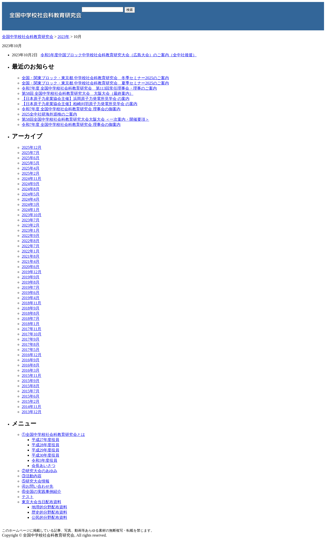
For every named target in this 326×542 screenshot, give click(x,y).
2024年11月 (31, 178)
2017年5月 (31, 350)
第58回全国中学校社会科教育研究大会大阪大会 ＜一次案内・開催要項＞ (85, 119)
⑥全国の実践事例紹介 (41, 491)
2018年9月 (31, 308)
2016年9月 (31, 360)
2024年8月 (31, 189)
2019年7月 (31, 287)
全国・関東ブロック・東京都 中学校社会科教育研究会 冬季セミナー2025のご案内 (95, 78)
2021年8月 (31, 256)
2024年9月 (31, 184)
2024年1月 (31, 210)
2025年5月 (31, 163)
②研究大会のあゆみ (39, 471)
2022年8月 (31, 241)
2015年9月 (31, 381)
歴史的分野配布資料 (49, 512)
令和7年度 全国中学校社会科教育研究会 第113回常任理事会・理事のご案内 (89, 88)
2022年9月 (31, 235)
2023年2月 (31, 225)
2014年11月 (31, 407)
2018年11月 (31, 303)
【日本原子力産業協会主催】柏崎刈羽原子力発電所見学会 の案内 (79, 104)
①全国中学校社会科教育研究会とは (53, 434)
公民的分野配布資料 (49, 517)
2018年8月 (31, 313)
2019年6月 (31, 292)
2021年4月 (31, 261)
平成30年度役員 (45, 455)
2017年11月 (31, 329)
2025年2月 (31, 173)
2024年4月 (31, 199)
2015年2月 (31, 401)
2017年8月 (31, 344)
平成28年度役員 (45, 445)
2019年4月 (31, 298)
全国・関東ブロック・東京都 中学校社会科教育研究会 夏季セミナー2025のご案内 (95, 83)
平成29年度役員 (45, 450)
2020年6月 (31, 267)
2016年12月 (31, 355)
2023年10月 (31, 215)
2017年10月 (31, 334)
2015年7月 (31, 391)
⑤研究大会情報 (35, 481)
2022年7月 (31, 246)
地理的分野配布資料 (49, 507)
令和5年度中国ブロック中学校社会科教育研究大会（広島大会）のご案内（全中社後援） (119, 55)
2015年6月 (31, 396)
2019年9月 (31, 277)
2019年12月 (31, 272)
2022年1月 (31, 251)
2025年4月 (31, 168)
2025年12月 (31, 147)
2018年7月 (31, 318)
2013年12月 (31, 412)
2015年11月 (31, 375)
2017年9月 (31, 339)
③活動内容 (31, 476)
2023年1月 (31, 230)
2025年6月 (31, 158)
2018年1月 (31, 324)
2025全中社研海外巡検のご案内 (49, 114)
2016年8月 (31, 365)
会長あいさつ (43, 466)
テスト (28, 497)
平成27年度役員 (45, 440)
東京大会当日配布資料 (41, 502)
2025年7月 (31, 153)
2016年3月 (31, 370)
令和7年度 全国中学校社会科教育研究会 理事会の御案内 (71, 109)
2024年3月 (31, 204)
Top (314, 530)
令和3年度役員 (44, 460)
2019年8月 (31, 282)
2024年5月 (31, 194)
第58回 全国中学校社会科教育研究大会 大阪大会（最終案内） (77, 93)
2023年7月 (31, 220)
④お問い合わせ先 (37, 486)
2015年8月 (31, 386)
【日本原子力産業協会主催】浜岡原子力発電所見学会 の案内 (75, 99)
